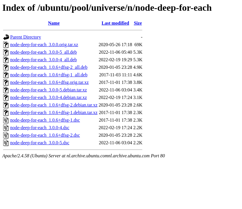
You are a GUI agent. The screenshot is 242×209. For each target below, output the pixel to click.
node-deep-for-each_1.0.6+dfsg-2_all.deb (48, 67)
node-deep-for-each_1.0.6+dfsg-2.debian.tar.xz (54, 104)
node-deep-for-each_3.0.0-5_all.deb (43, 52)
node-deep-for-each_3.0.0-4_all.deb (43, 59)
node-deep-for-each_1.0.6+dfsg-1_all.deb (48, 74)
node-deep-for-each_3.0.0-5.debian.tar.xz (48, 89)
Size (138, 23)
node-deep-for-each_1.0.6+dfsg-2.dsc (45, 135)
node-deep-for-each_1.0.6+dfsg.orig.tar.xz (49, 82)
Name (54, 23)
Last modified (115, 23)
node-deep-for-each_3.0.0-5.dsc (39, 142)
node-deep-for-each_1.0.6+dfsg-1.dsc (45, 120)
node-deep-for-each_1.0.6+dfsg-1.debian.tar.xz (54, 112)
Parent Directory (25, 37)
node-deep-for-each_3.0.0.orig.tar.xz (44, 44)
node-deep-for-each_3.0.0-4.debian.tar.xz (48, 97)
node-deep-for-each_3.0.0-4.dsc (39, 127)
